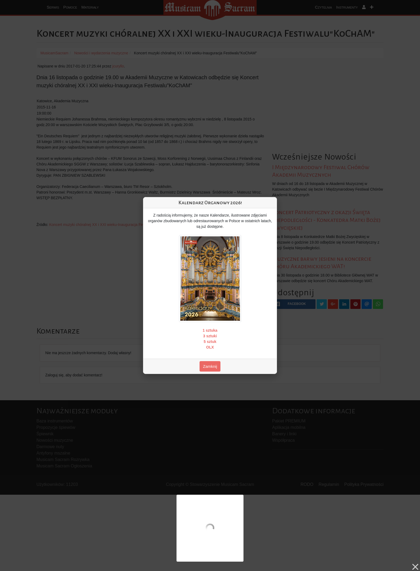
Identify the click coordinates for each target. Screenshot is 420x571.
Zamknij (210, 366)
